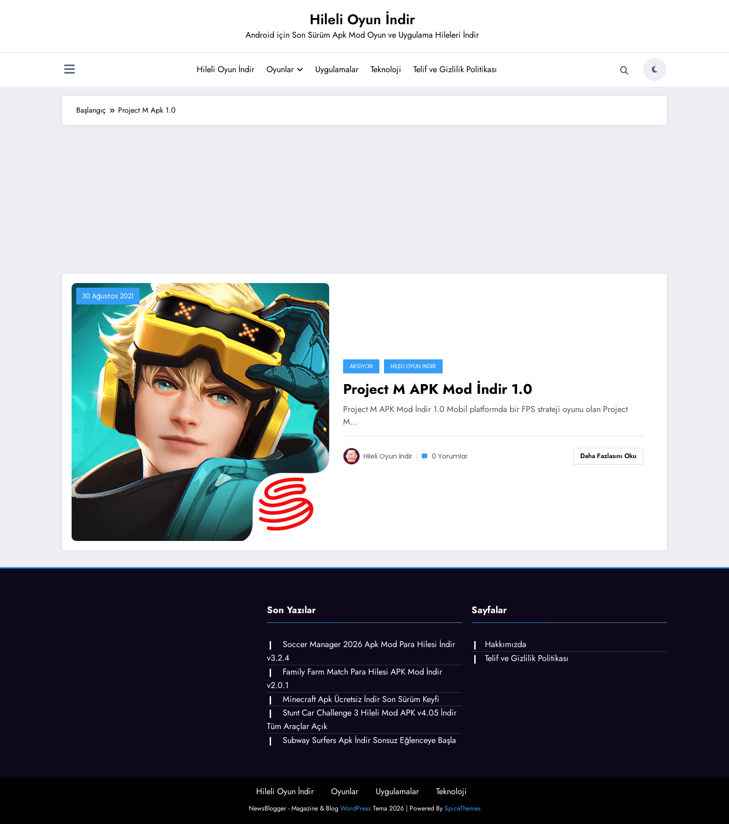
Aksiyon (361, 366)
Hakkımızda (505, 644)
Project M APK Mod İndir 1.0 (437, 389)
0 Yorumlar (450, 456)
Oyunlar (284, 69)
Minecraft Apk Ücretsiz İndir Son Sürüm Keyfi (361, 699)
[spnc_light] (654, 69)
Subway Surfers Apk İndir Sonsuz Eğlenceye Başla (369, 740)
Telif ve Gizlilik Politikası (455, 69)
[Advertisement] (364, 194)
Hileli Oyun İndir (362, 19)
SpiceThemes (462, 808)
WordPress (355, 808)
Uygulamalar (336, 69)
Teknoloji (386, 69)
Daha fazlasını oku (608, 455)
